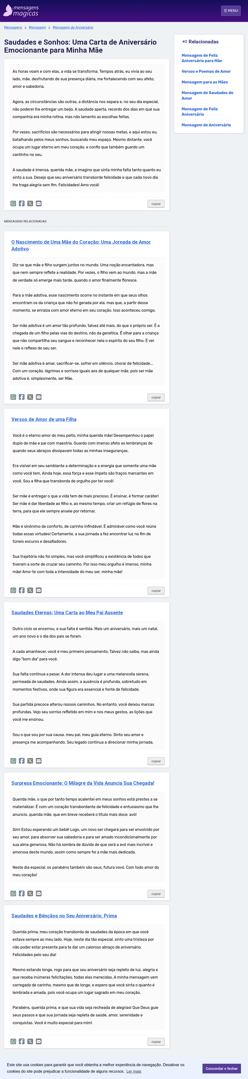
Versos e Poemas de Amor (206, 71)
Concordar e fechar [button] (222, 1069)
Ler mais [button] (133, 1071)
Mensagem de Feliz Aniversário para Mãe (202, 58)
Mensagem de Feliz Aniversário (200, 112)
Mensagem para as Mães (205, 82)
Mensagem (37, 27)
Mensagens (13, 27)
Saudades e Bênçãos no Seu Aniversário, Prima (64, 916)
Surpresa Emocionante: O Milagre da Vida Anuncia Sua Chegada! (82, 783)
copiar (156, 204)
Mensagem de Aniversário (73, 27)
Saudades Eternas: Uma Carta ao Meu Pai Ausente (67, 613)
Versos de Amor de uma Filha (44, 419)
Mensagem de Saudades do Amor (207, 95)
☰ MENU (231, 10)
